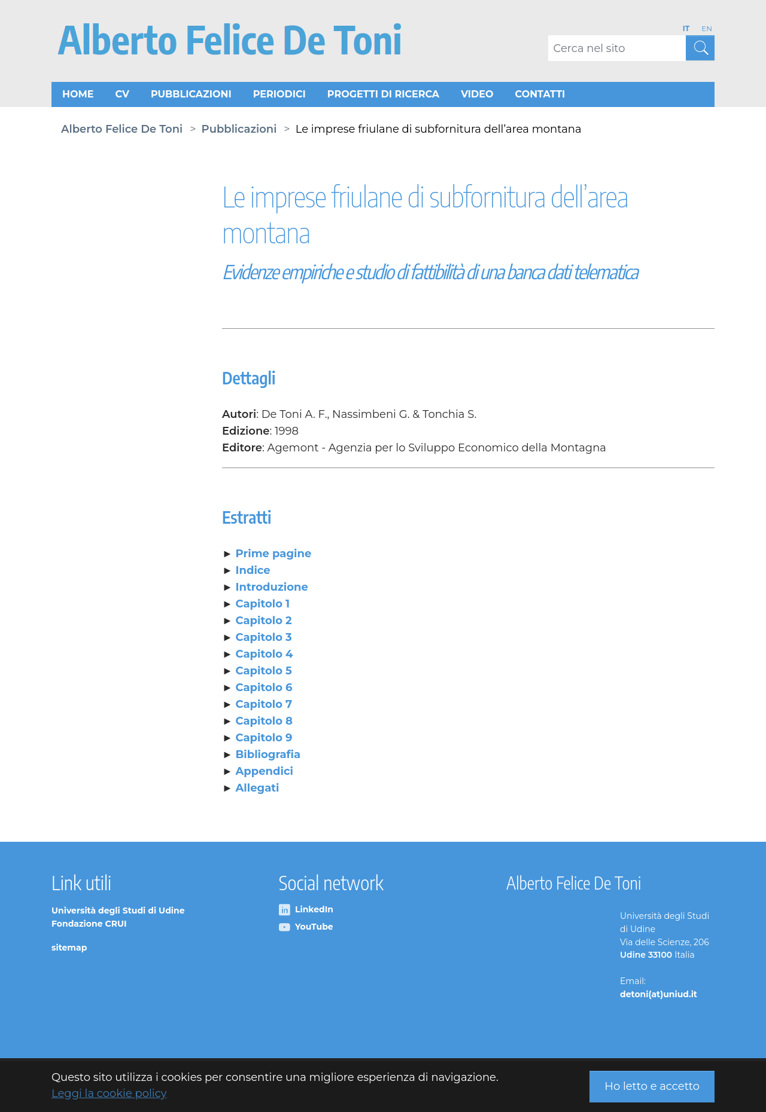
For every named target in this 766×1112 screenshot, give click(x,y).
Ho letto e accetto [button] (652, 1086)
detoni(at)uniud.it (658, 996)
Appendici (264, 773)
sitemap (69, 948)
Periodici (279, 95)
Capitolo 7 (264, 706)
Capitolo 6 (264, 689)
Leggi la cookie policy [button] (108, 1093)
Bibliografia (268, 756)
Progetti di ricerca (383, 95)
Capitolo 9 (264, 739)
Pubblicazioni (191, 95)
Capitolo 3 (264, 639)
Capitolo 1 (263, 605)
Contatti (540, 95)
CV (122, 95)
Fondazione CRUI (89, 925)
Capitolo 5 (264, 672)
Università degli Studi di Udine (118, 912)
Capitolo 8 (264, 722)
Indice (253, 572)
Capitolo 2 (264, 622)
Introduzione (272, 588)
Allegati (257, 789)
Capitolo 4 (264, 655)
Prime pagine (274, 555)
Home (77, 95)
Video (477, 95)
